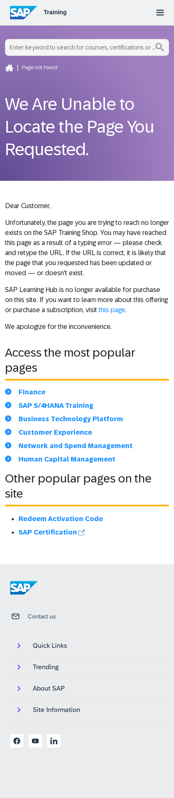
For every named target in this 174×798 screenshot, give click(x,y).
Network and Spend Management (75, 445)
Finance (31, 392)
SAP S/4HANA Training (55, 405)
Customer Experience (55, 432)
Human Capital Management (66, 459)
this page (112, 309)
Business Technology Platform (70, 418)
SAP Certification (51, 532)
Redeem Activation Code (60, 518)
